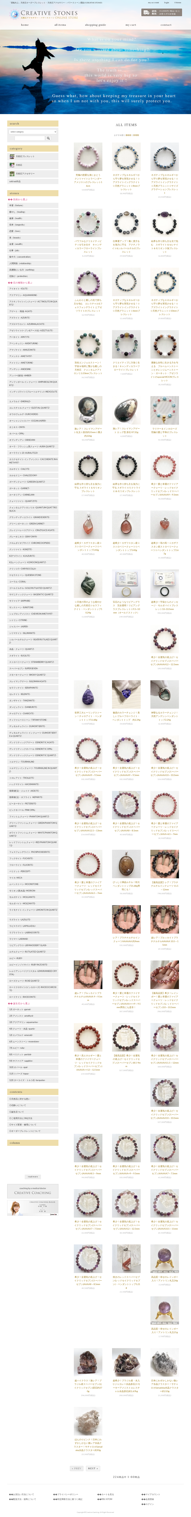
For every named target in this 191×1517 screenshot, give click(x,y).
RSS (103, 1499)
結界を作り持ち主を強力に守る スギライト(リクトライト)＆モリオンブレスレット (126, 487)
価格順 (128, 135)
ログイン (150, 1504)
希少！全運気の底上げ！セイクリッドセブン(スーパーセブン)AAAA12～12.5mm (126, 1225)
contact (166, 24)
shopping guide (95, 24)
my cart (131, 24)
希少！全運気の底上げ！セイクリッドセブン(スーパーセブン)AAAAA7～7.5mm (164, 1170)
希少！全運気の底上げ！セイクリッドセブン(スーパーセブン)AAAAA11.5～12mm (165, 1059)
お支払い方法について (23, 1494)
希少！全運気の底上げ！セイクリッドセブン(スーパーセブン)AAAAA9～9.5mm (88, 771)
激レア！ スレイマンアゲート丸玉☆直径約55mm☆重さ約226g (88, 432)
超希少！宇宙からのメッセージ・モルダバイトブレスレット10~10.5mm (164, 605)
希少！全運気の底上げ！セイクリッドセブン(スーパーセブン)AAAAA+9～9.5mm (126, 1170)
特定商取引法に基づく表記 (69, 1499)
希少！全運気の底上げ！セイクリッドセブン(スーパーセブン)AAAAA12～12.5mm (165, 661)
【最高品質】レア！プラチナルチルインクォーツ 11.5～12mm (164, 886)
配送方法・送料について (24, 1499)
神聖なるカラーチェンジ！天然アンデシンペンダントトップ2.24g (164, 716)
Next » (93, 1468)
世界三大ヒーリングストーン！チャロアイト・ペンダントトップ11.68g (88, 716)
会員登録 (150, 1499)
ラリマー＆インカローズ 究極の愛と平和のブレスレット (165, 432)
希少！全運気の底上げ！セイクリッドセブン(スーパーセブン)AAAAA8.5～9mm (88, 1170)
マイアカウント (153, 1494)
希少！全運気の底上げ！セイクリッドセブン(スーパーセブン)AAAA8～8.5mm (126, 827)
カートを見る (107, 1494)
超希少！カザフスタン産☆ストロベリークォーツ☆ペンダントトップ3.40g (88, 546)
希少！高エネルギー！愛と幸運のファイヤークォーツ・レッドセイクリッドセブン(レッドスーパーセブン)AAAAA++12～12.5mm (88, 1062)
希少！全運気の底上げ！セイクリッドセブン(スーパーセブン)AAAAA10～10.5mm (165, 771)
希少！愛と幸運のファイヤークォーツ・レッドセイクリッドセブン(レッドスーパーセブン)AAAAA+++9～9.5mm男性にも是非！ (126, 1000)
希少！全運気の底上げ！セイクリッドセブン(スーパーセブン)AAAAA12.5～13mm (88, 827)
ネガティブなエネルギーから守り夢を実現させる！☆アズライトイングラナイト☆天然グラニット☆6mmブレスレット (126, 307)
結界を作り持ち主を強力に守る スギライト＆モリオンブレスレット (88, 487)
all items (60, 24)
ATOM (109, 1499)
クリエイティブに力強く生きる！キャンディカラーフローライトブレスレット (126, 366)
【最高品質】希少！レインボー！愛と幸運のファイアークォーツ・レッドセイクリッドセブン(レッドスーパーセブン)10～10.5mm (164, 1000)
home (25, 24)
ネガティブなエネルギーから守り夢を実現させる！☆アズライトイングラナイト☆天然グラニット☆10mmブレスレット (164, 307)
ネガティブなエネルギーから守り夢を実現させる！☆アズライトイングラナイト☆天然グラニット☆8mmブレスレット (126, 182)
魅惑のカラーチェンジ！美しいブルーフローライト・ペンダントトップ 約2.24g (126, 716)
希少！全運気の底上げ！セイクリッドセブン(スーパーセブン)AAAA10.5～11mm (164, 1225)
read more (33, 1176)
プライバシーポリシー (67, 1494)
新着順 (136, 135)
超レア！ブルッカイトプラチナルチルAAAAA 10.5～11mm (164, 941)
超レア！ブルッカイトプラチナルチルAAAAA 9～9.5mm (88, 997)
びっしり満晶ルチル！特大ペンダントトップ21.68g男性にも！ (126, 886)
